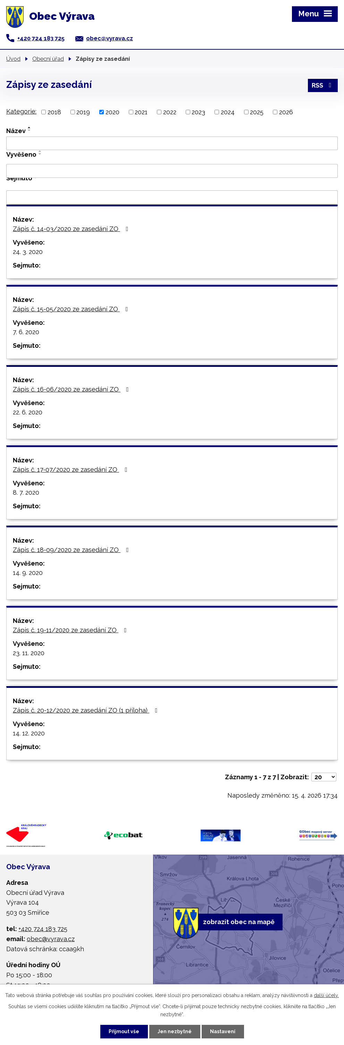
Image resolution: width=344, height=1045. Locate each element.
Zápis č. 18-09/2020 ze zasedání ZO (72, 549)
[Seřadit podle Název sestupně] (29, 130)
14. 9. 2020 (28, 572)
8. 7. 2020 (26, 492)
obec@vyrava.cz (109, 38)
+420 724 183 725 (41, 38)
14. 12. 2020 (29, 733)
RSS (323, 85)
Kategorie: (21, 111)
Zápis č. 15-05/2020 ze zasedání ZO (72, 309)
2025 (256, 112)
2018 (54, 112)
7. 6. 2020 (26, 332)
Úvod (13, 58)
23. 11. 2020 (28, 653)
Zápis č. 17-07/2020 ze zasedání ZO (71, 469)
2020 (112, 112)
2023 (198, 112)
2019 (83, 112)
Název (16, 130)
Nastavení (222, 1031)
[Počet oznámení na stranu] (323, 777)
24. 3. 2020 (28, 251)
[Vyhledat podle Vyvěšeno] (172, 171)
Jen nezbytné (175, 1031)
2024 (228, 112)
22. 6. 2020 (27, 412)
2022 (169, 112)
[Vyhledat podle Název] (172, 143)
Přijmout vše (124, 1031)
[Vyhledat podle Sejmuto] (172, 197)
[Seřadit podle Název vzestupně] (29, 127)
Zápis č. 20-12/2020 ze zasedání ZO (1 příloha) (86, 710)
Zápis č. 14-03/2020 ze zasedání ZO (72, 228)
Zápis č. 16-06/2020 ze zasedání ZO (72, 389)
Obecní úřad (48, 58)
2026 (286, 112)
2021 (141, 112)
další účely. (326, 995)
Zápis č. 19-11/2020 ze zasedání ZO (71, 630)
